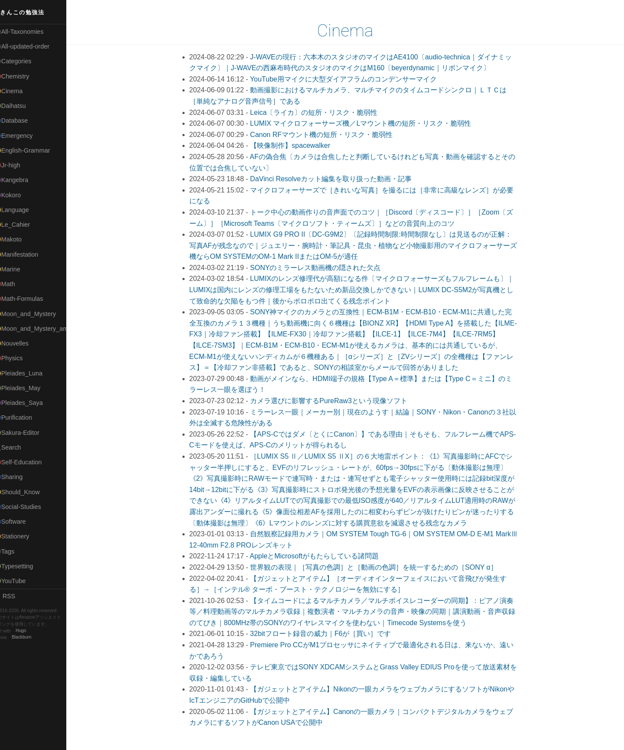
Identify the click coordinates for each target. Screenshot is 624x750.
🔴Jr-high (17, 165)
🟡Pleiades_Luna (28, 373)
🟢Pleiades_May (27, 388)
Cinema (350, 31)
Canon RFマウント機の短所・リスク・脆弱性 (326, 134)
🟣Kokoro (18, 195)
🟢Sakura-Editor (27, 432)
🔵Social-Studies (28, 506)
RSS (15, 596)
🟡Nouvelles (21, 343)
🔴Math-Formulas (29, 298)
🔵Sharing (18, 476)
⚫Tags (14, 551)
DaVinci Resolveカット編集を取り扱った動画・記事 (336, 179)
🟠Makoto (18, 239)
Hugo (31, 631)
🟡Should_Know (27, 492)
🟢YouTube (20, 580)
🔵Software (20, 521)
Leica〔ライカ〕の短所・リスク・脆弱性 (319, 112)
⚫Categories (23, 61)
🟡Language (21, 209)
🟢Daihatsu (20, 105)
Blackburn (32, 637)
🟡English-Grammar (32, 150)
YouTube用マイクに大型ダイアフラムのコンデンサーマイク (348, 79)
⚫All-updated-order (32, 46)
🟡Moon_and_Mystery (35, 313)
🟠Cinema (18, 91)
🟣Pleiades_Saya (28, 402)
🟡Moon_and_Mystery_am (40, 328)
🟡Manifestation (26, 254)
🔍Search (18, 447)
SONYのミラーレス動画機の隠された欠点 (320, 267)
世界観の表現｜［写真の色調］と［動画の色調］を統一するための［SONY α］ (379, 567)
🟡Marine (17, 269)
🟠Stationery (22, 536)
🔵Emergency (23, 135)
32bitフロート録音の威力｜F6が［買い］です (325, 633)
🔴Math (15, 283)
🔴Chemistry (22, 76)
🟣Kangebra (21, 179)
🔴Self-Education (28, 462)
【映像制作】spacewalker (295, 145)
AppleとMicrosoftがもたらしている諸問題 (319, 556)
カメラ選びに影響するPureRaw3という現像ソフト (334, 400)
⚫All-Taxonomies (29, 31)
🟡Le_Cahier (22, 224)
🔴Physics (18, 358)
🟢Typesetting (24, 566)
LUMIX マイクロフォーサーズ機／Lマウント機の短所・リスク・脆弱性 (365, 123)
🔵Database (21, 120)
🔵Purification (23, 417)
